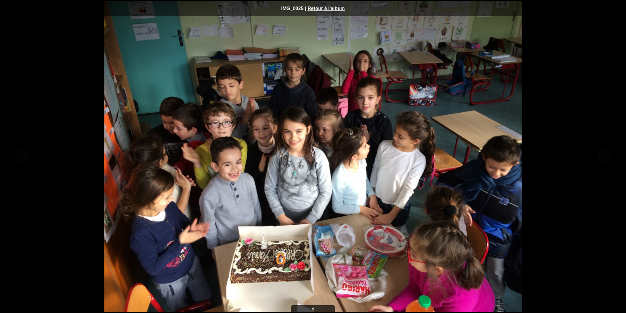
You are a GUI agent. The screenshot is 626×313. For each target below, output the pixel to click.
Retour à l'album (326, 8)
